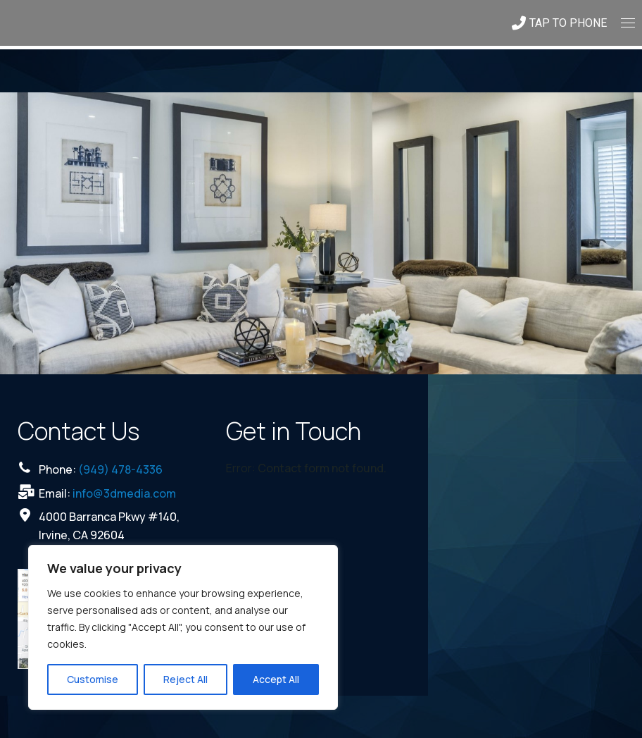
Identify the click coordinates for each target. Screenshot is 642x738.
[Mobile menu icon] (628, 22)
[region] (183, 627)
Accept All (276, 679)
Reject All (185, 679)
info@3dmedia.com (124, 493)
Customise (92, 679)
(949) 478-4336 (120, 469)
